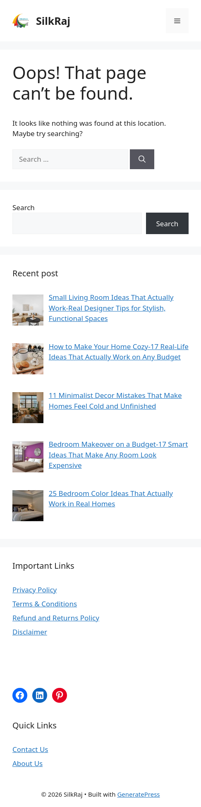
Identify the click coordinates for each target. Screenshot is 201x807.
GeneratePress (138, 794)
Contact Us (30, 749)
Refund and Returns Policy (55, 618)
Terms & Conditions (44, 603)
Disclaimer (29, 632)
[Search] (142, 159)
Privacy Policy (34, 589)
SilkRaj (53, 21)
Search (23, 207)
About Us (27, 763)
